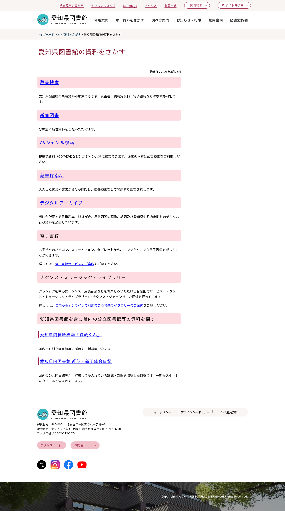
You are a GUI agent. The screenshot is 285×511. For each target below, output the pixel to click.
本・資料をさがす (69, 34)
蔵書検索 (49, 82)
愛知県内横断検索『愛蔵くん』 (71, 334)
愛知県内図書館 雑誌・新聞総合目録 (76, 361)
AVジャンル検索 (57, 142)
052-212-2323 (60, 429)
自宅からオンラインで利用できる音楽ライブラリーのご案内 (99, 305)
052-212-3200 (111, 429)
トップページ (46, 34)
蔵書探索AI (52, 175)
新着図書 (49, 115)
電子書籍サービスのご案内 (74, 263)
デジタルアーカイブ (61, 202)
